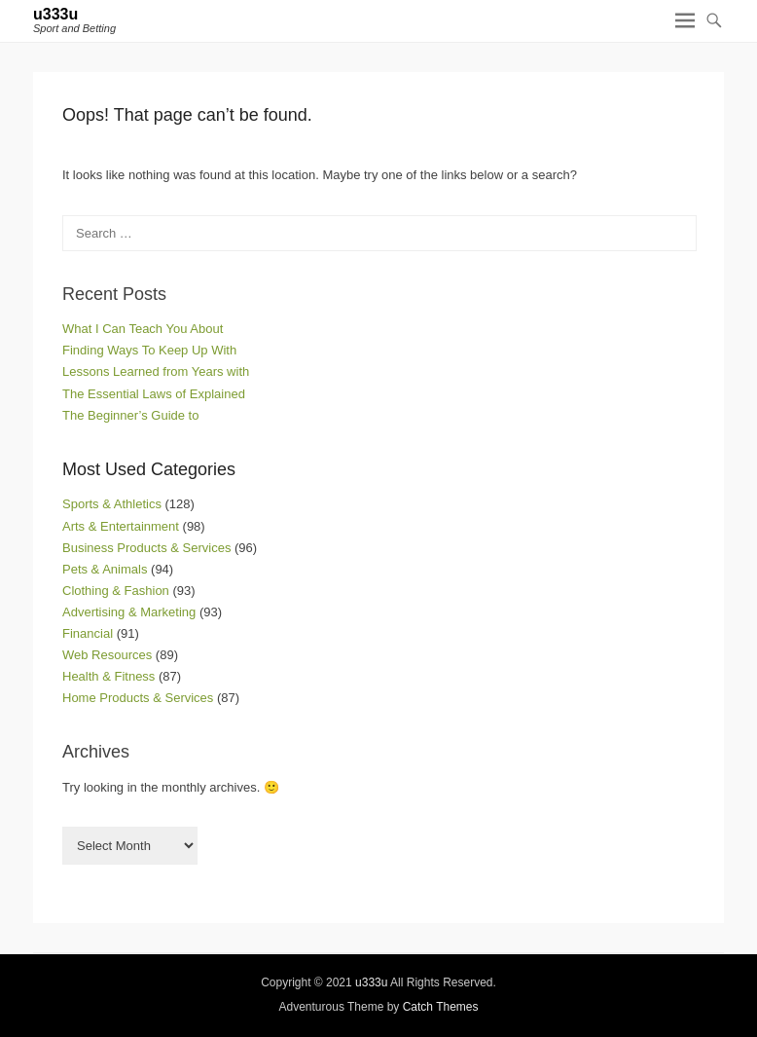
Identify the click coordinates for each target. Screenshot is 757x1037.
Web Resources (107, 655)
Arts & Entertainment (120, 526)
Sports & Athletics (112, 504)
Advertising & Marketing (129, 612)
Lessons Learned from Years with (155, 371)
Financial (87, 633)
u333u (55, 14)
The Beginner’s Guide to (130, 415)
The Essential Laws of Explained (153, 394)
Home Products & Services (137, 697)
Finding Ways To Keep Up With (149, 350)
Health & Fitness (108, 676)
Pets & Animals (104, 569)
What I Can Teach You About (142, 328)
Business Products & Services (146, 547)
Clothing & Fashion (115, 590)
